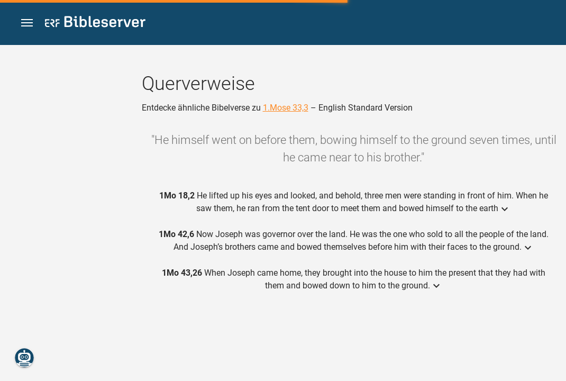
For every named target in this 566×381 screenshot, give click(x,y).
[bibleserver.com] (95, 23)
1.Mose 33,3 (285, 108)
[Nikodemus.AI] (24, 357)
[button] (27, 23)
